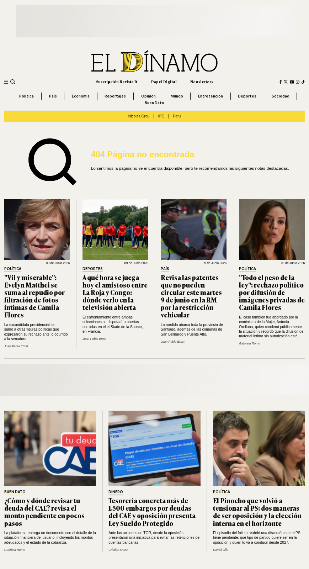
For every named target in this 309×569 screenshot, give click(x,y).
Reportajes (115, 96)
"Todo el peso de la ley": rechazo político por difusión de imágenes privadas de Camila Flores (272, 292)
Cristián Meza (118, 550)
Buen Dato (154, 103)
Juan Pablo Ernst (16, 346)
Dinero (115, 492)
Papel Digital (164, 81)
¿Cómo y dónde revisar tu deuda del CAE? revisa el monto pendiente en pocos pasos (44, 511)
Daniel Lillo (220, 550)
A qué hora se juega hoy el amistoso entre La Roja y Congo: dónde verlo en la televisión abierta (115, 292)
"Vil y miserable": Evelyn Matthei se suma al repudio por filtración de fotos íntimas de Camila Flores (34, 296)
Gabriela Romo (249, 343)
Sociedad (280, 96)
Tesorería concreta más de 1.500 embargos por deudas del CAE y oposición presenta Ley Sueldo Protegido (152, 511)
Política (26, 96)
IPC (161, 116)
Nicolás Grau (139, 116)
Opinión (148, 96)
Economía (81, 96)
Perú (177, 116)
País (53, 96)
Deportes (247, 96)
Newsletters (201, 81)
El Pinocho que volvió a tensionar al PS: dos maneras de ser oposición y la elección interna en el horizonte (257, 511)
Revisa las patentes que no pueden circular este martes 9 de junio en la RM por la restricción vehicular (191, 296)
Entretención (210, 96)
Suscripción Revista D (116, 81)
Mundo (177, 96)
